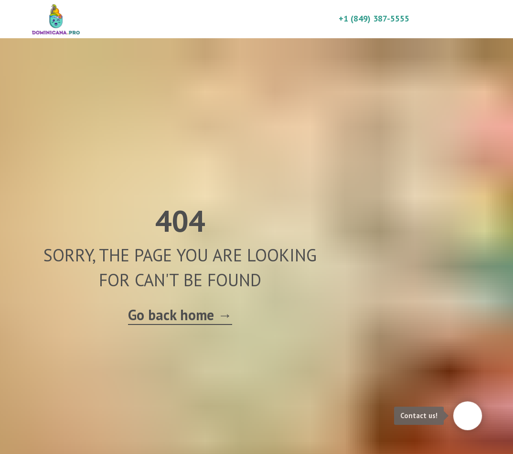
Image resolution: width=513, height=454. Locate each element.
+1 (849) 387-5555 (374, 18)
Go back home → (180, 314)
